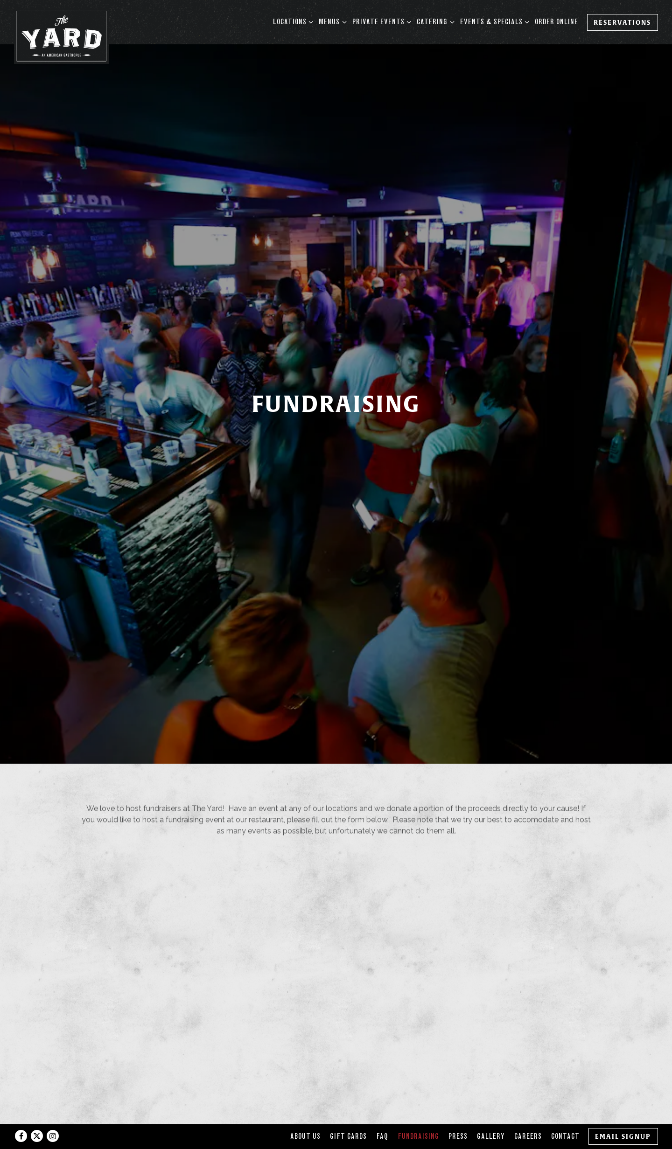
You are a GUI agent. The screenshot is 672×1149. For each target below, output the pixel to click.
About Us (305, 1115)
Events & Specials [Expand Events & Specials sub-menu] (493, 21)
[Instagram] (53, 1115)
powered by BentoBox (336, 1138)
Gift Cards (348, 1115)
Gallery (491, 1115)
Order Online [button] (556, 21)
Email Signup (623, 1115)
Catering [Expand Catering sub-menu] (433, 21)
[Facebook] (21, 1115)
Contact (565, 1115)
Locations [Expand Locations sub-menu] (291, 21)
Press (458, 1115)
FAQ (382, 1115)
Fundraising (418, 1115)
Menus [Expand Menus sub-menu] (330, 21)
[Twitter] (37, 1115)
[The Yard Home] (61, 35)
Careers (528, 1115)
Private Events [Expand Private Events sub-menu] (380, 21)
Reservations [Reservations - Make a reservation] (622, 22)
